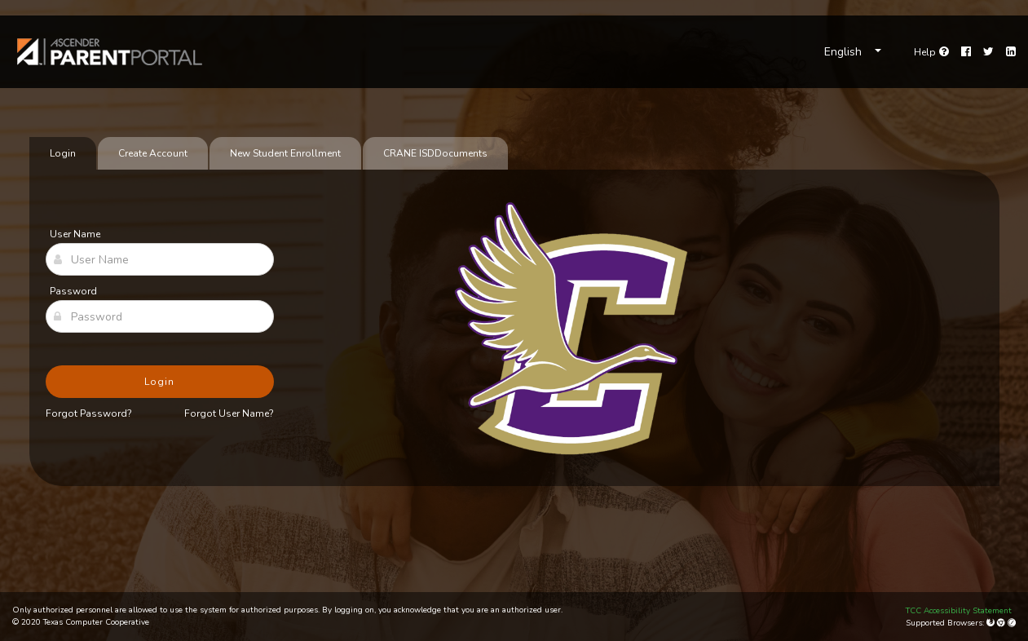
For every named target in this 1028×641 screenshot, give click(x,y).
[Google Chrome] (1002, 623)
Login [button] (159, 381)
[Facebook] (966, 52)
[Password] (160, 316)
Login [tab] (63, 153)
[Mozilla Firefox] (991, 623)
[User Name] (160, 259)
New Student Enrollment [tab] (285, 153)
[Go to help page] (931, 52)
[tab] (435, 153)
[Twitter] (988, 52)
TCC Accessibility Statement (959, 611)
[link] (110, 51)
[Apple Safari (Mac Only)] (1012, 623)
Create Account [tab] (153, 153)
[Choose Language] (853, 52)
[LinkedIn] (1011, 52)
